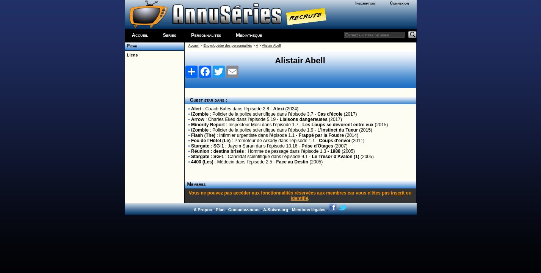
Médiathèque (249, 35)
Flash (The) (203, 135)
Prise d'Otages (317, 146)
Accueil (140, 35)
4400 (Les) (202, 162)
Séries (169, 35)
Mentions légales (309, 209)
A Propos (203, 209)
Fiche (131, 46)
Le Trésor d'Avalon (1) (335, 156)
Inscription (365, 3)
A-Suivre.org (275, 209)
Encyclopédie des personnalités (228, 45)
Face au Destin (292, 162)
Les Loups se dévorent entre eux (338, 124)
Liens (131, 55)
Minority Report (208, 124)
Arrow (197, 119)
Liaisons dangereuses (304, 119)
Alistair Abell (271, 45)
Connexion (399, 3)
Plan (220, 209)
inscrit (398, 193)
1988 (335, 151)
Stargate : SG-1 (207, 146)
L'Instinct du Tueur (337, 130)
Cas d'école (329, 114)
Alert (196, 108)
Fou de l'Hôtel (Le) (211, 140)
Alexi (278, 108)
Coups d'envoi (334, 140)
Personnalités (206, 35)
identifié (299, 198)
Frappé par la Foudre (321, 135)
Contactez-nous (244, 209)
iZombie (200, 114)
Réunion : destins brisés (217, 151)
